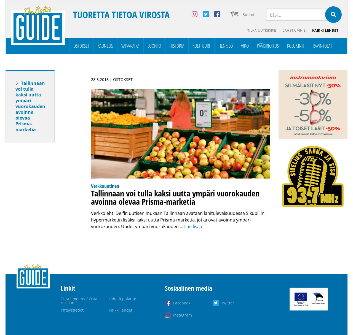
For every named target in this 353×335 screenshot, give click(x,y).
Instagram (182, 315)
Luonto (154, 45)
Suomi (248, 14)
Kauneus (105, 45)
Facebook (181, 303)
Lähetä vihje (294, 30)
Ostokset (81, 45)
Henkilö (225, 45)
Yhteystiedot (72, 310)
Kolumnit (295, 45)
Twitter (227, 303)
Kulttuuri (201, 45)
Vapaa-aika (130, 45)
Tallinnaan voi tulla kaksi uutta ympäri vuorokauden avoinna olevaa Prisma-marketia (30, 106)
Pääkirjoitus (268, 45)
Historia (176, 45)
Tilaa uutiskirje (261, 30)
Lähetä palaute (122, 298)
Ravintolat (322, 45)
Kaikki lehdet (325, 30)
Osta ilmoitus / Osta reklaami (79, 300)
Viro (245, 45)
